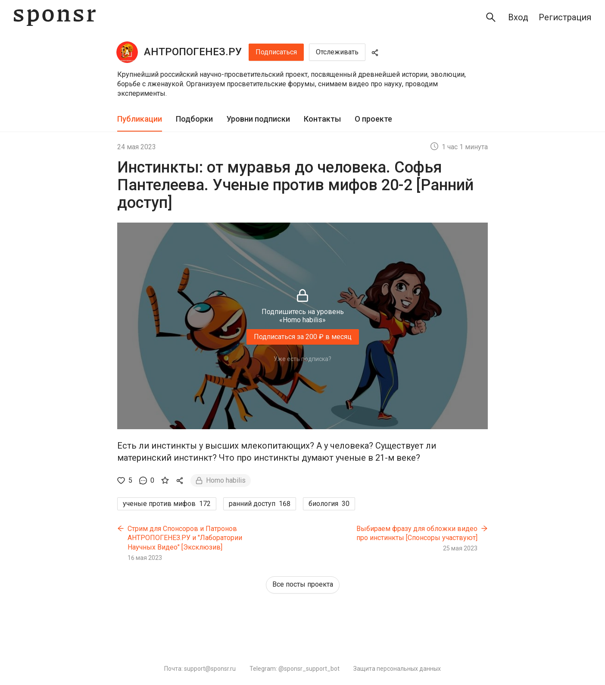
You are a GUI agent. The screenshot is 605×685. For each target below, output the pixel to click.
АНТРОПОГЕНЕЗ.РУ (193, 52)
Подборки (194, 118)
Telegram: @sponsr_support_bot (294, 668)
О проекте (373, 118)
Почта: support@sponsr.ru (200, 668)
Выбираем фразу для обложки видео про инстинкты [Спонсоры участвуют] (416, 533)
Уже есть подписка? (302, 358)
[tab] (139, 119)
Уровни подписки (258, 118)
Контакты (322, 118)
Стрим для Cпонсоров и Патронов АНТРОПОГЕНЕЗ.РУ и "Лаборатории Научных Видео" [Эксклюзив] (185, 538)
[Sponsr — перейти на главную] (55, 17)
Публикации (139, 118)
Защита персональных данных (397, 668)
